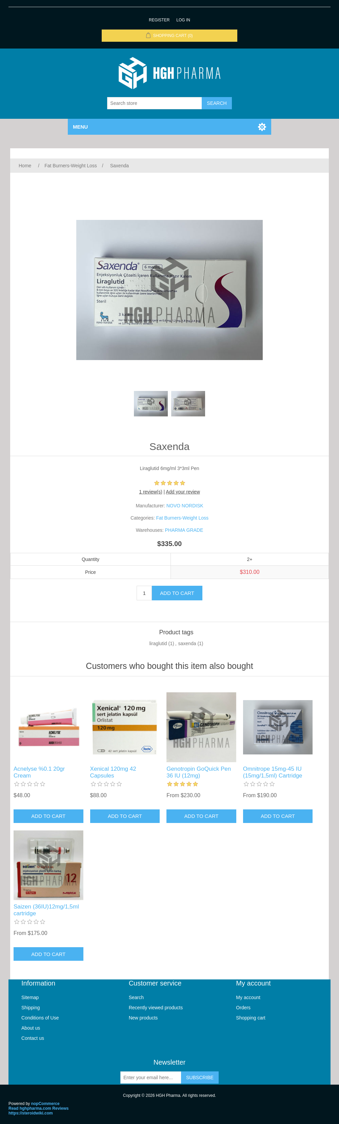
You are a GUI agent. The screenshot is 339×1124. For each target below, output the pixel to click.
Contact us (32, 1038)
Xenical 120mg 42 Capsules (113, 772)
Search (136, 997)
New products (143, 1017)
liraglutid (158, 643)
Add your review (183, 491)
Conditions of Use (40, 1017)
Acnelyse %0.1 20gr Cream (39, 772)
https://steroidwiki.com (30, 1113)
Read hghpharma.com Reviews (38, 1108)
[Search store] (154, 103)
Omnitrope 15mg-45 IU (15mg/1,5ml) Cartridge (272, 772)
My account (248, 997)
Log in (183, 20)
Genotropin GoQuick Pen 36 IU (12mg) (198, 772)
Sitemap (30, 997)
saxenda (187, 643)
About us (30, 1028)
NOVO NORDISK (184, 505)
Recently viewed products (156, 1007)
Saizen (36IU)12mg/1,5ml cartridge (46, 910)
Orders (243, 1007)
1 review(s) (150, 491)
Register (159, 20)
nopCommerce (45, 1103)
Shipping (30, 1007)
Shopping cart (250, 1017)
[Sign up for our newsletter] (150, 1077)
